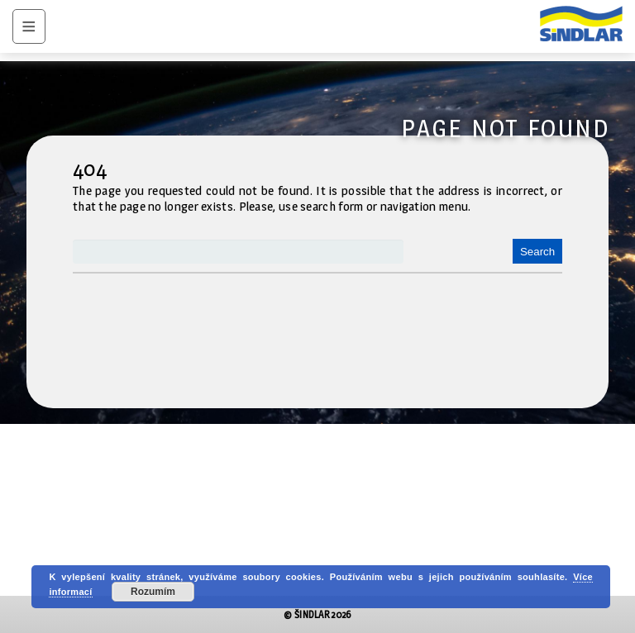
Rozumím (153, 591)
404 (90, 168)
